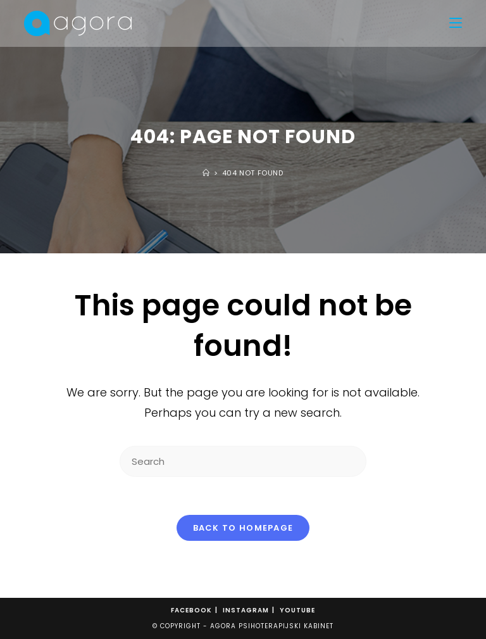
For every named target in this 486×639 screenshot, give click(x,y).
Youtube (297, 610)
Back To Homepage (243, 528)
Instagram (246, 610)
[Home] (206, 173)
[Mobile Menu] (455, 23)
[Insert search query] (243, 461)
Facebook (191, 610)
